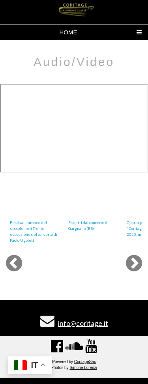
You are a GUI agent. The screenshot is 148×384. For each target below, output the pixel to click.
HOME (68, 32)
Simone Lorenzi (83, 367)
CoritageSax (85, 362)
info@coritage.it (83, 323)
